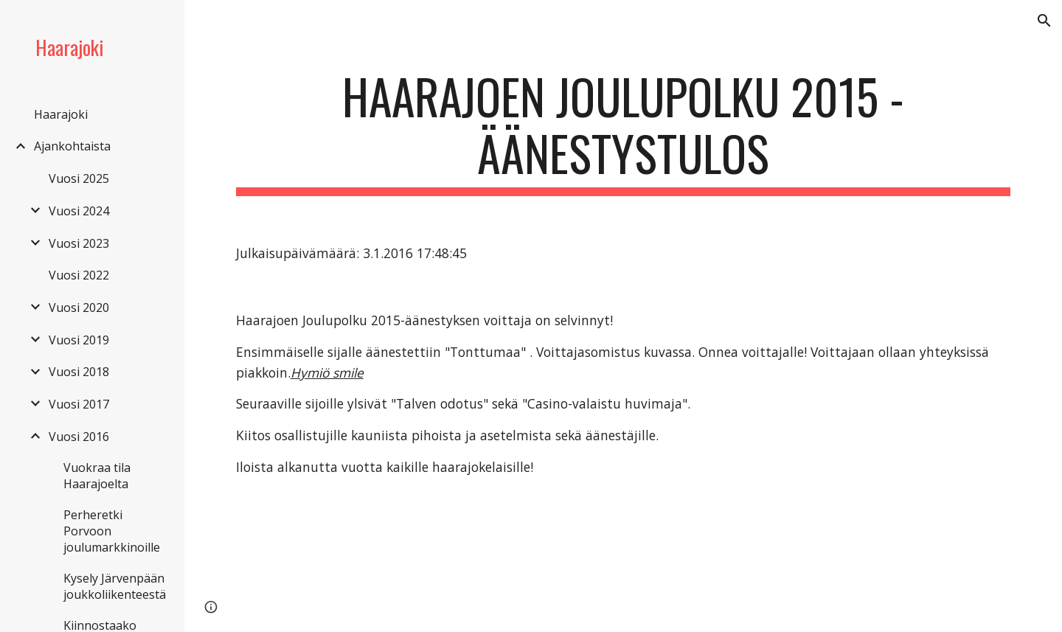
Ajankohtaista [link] (72, 146)
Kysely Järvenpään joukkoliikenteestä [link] (114, 586)
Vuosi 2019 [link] (79, 340)
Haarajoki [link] (61, 114)
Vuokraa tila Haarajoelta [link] (97, 475)
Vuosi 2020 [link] (79, 307)
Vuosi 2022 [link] (79, 275)
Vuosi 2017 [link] (79, 404)
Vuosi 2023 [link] (79, 243)
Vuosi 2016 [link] (79, 436)
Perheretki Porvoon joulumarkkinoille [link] (111, 531)
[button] (1044, 20)
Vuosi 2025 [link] (79, 178)
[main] (623, 132)
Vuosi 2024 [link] (79, 211)
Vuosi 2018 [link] (79, 372)
